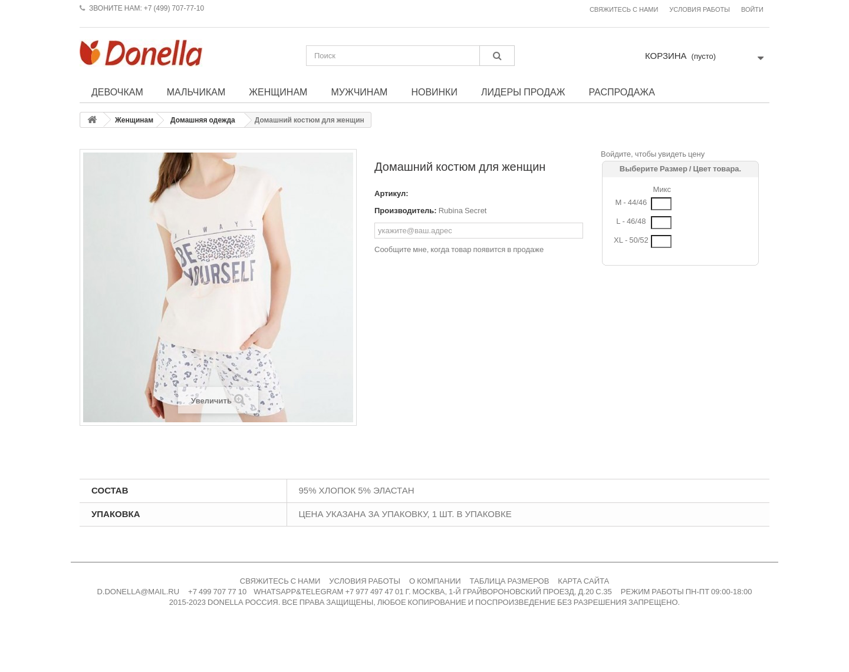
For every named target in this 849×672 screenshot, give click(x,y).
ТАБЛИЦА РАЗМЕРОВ (509, 581)
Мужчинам (359, 92)
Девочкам (117, 92)
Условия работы (699, 9)
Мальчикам (196, 92)
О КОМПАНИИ (435, 581)
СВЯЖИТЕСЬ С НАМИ (280, 581)
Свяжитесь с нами (624, 9)
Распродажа (621, 92)
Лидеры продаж (523, 92)
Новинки (434, 92)
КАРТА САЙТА (583, 581)
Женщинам (278, 92)
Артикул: (391, 193)
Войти (752, 9)
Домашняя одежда (202, 120)
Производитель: (405, 210)
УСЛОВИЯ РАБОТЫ (364, 581)
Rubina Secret (463, 210)
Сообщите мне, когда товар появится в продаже (459, 249)
